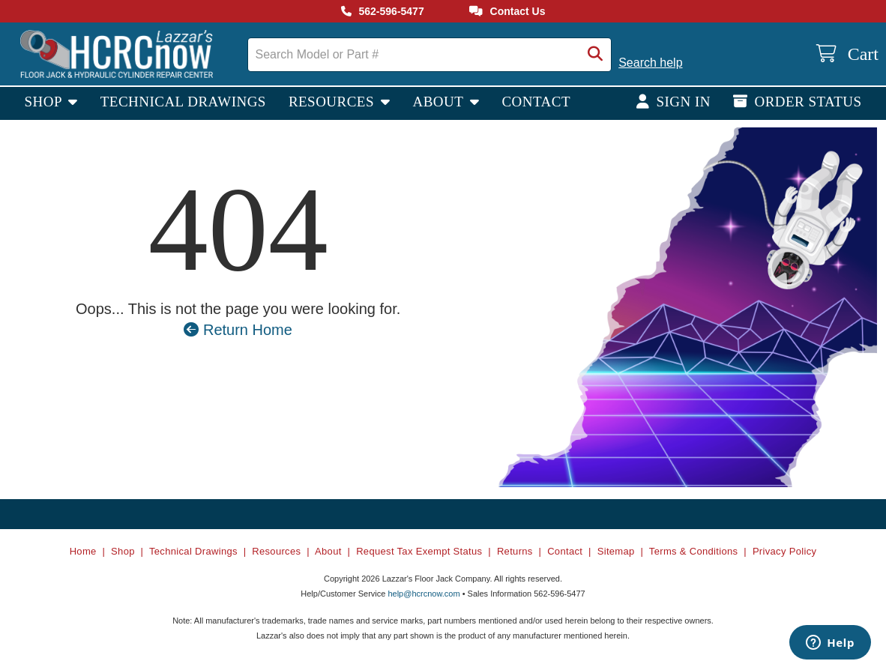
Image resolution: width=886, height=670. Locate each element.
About (439, 101)
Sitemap (616, 551)
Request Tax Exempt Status (419, 551)
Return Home (238, 330)
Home (83, 551)
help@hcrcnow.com (423, 593)
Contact (535, 101)
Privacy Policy (784, 551)
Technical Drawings (183, 101)
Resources (333, 101)
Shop (44, 101)
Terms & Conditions (693, 551)
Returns (515, 551)
